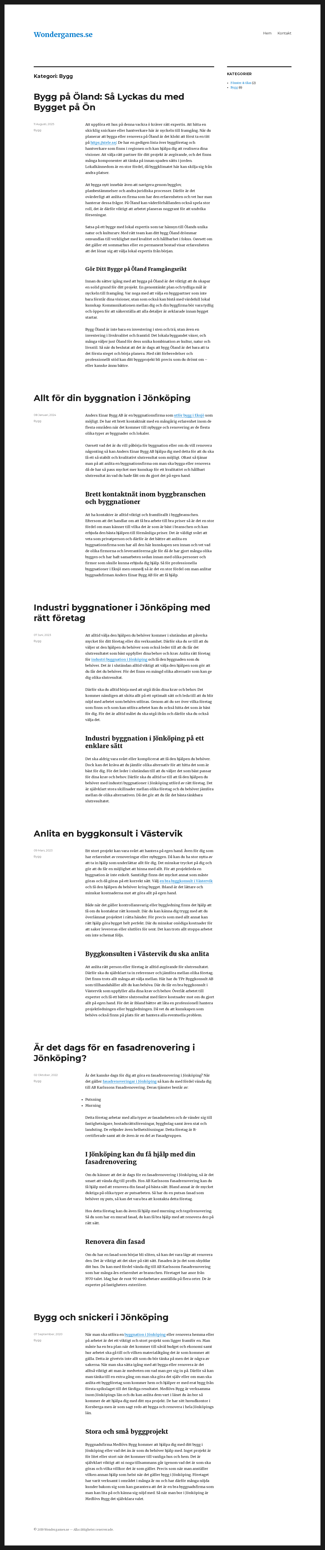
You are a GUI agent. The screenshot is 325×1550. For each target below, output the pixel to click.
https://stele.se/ (103, 142)
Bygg (37, 130)
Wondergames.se (63, 34)
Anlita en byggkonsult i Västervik (108, 833)
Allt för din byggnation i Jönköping (112, 398)
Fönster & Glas (240, 83)
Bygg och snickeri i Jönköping (101, 1317)
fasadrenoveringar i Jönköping (130, 1081)
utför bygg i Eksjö (189, 415)
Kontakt (284, 33)
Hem (267, 33)
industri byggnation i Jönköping (119, 659)
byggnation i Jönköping (145, 1334)
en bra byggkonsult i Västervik (186, 881)
